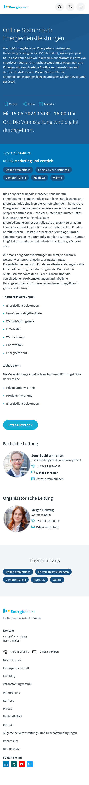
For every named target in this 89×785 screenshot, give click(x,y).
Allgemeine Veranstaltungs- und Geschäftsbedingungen (40, 733)
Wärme (57, 177)
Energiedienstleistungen (53, 170)
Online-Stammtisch (18, 170)
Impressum (10, 741)
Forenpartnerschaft (16, 668)
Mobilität (39, 177)
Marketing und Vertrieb (34, 160)
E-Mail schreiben (44, 473)
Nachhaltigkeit (12, 716)
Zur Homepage (24, 7)
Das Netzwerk (12, 660)
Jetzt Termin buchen (47, 479)
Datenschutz (11, 749)
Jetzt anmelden (20, 425)
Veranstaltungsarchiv (17, 684)
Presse (7, 708)
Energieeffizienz (16, 177)
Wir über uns (11, 692)
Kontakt (8, 725)
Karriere (8, 700)
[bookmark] (11, 104)
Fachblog (9, 676)
